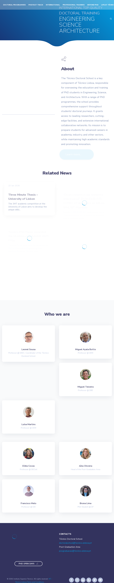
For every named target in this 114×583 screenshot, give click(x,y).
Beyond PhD (92, 5)
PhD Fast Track (35, 5)
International (53, 5)
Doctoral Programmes (14, 5)
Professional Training (74, 5)
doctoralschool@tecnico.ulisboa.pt (75, 543)
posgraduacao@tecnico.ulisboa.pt (75, 551)
